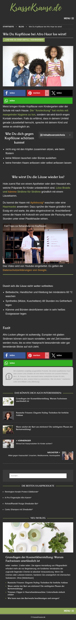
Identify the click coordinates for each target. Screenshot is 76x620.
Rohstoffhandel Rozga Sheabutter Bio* (21, 503)
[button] (14, 93)
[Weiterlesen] (27, 578)
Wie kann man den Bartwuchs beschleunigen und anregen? (33, 598)
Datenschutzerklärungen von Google (24, 270)
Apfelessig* (37, 202)
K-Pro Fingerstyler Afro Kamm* (18, 497)
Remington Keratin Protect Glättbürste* (21, 492)
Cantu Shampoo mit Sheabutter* (19, 509)
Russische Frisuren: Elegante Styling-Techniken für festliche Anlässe (38, 582)
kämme (12, 191)
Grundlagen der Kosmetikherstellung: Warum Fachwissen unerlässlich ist (34, 559)
